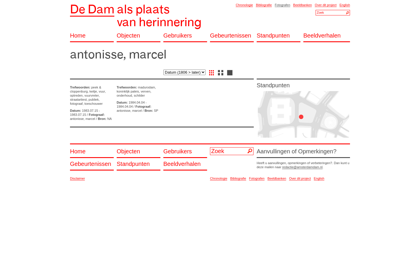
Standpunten (273, 36)
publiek (94, 99)
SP (156, 110)
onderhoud (124, 95)
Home (77, 36)
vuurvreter (92, 95)
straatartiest (78, 99)
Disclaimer (77, 178)
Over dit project (326, 5)
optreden (76, 95)
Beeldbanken (302, 5)
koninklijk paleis (128, 91)
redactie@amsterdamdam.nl (302, 167)
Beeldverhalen (322, 36)
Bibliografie (264, 5)
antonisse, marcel (82, 118)
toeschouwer (94, 103)
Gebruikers (177, 36)
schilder (139, 95)
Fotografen (282, 5)
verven (145, 91)
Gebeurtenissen (230, 36)
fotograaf (76, 103)
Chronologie (244, 5)
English (345, 5)
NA (109, 118)
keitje (93, 91)
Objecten (128, 36)
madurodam (146, 87)
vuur (102, 91)
